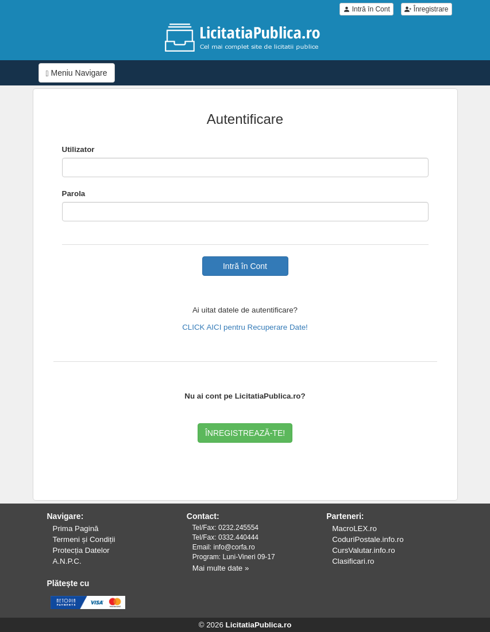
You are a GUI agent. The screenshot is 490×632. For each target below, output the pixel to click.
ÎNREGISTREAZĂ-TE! (245, 433)
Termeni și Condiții (84, 539)
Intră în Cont (366, 9)
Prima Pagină (76, 528)
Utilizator (78, 149)
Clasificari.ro (353, 561)
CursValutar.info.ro (363, 550)
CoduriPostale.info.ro (367, 539)
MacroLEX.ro (354, 528)
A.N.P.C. (67, 561)
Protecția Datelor (81, 550)
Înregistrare (426, 9)
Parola (74, 193)
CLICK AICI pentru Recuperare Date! (245, 327)
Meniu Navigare (76, 73)
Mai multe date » (220, 568)
